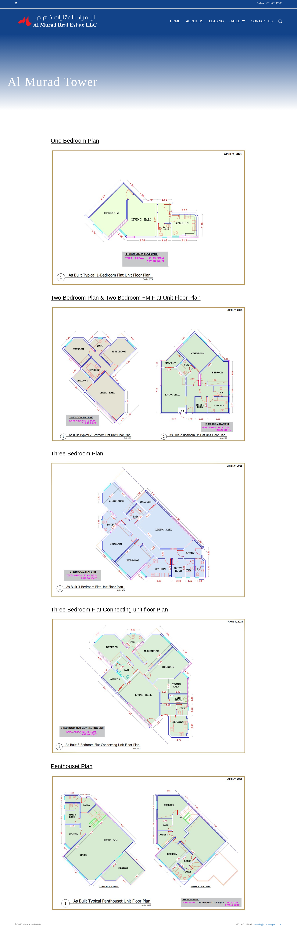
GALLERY (237, 21)
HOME (175, 21)
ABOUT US (194, 21)
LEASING (216, 21)
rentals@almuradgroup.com (268, 924)
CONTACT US (262, 21)
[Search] (279, 21)
